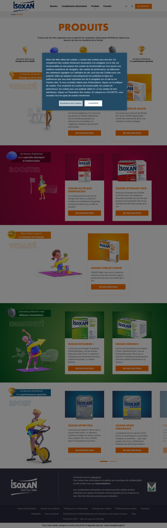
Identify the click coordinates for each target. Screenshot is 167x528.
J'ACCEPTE (93, 103)
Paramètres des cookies (70, 103)
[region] (84, 81)
